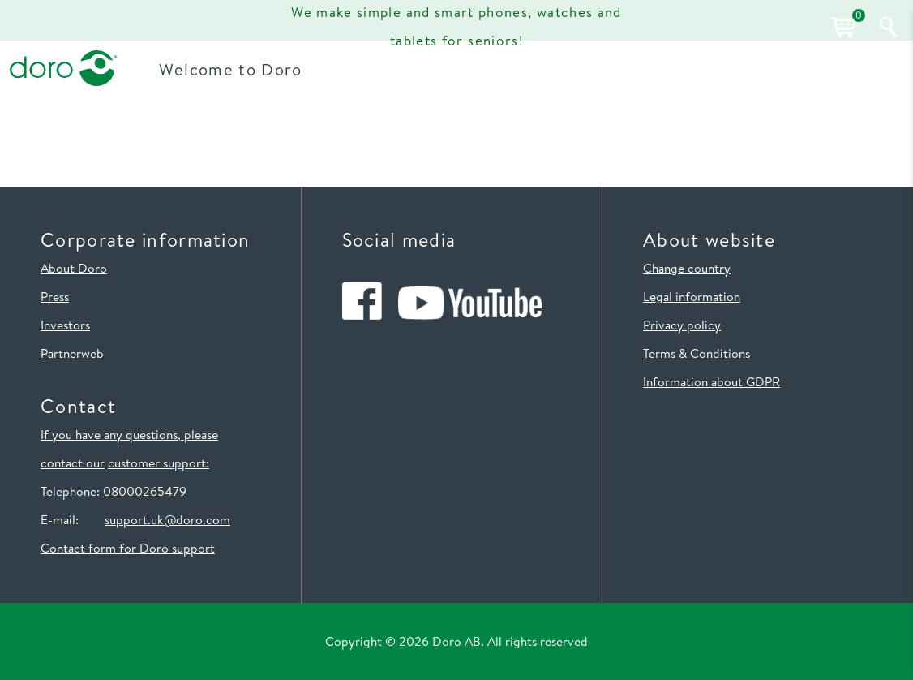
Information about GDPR (711, 381)
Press (55, 296)
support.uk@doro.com (167, 519)
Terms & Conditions (696, 353)
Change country (687, 268)
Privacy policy (682, 325)
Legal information (691, 296)
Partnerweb (72, 353)
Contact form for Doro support (128, 548)
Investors (65, 325)
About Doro (74, 268)
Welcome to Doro (235, 69)
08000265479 (144, 491)
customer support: (158, 462)
